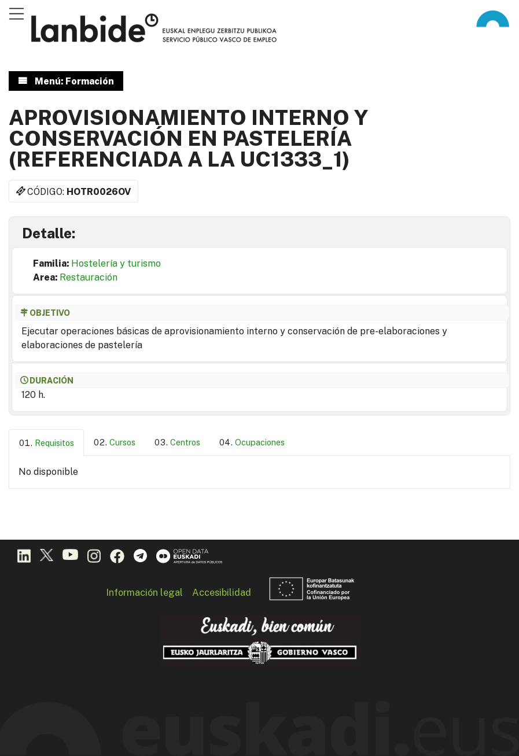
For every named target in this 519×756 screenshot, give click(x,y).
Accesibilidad (221, 592)
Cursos (122, 442)
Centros (185, 442)
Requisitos (54, 443)
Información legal (144, 592)
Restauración (88, 277)
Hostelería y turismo (116, 263)
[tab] (46, 442)
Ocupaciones (260, 442)
